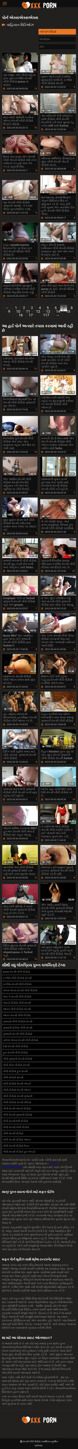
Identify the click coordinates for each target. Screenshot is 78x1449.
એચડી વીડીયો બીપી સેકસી (17, 1002)
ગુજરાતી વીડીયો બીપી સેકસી (17, 1027)
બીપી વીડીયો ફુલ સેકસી (15, 1071)
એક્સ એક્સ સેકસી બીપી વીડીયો (20, 990)
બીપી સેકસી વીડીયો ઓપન (17, 1139)
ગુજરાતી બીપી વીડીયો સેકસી (17, 1021)
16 (21, 315)
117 (46, 315)
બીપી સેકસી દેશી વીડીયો (15, 1120)
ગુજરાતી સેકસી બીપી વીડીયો (17, 1033)
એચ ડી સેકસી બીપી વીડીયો (17, 996)
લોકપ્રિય (45, 39)
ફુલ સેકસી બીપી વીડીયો (15, 1052)
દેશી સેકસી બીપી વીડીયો (15, 1046)
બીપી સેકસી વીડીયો (13, 1133)
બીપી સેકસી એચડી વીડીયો (17, 1108)
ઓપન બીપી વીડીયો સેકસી (17, 1009)
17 (31, 315)
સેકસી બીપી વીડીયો (32, 1441)
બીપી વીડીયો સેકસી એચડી (17, 1083)
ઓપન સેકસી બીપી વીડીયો (17, 1015)
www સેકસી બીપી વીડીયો (16, 971)
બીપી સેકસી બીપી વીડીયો (16, 1127)
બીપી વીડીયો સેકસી (13, 1077)
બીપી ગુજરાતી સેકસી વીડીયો (17, 1058)
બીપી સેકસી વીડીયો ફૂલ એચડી (19, 1151)
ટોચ (42, 46)
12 (38, 311)
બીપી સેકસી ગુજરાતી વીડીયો (17, 1114)
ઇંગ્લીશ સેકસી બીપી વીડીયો (17, 984)
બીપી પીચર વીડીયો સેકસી (16, 1065)
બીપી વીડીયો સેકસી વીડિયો (17, 1102)
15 (68, 311)
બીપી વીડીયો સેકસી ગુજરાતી (17, 1096)
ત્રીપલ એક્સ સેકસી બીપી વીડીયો (20, 1040)
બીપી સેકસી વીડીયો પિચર (16, 1145)
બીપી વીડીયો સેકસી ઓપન (17, 1089)
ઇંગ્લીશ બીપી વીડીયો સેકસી (17, 977)
